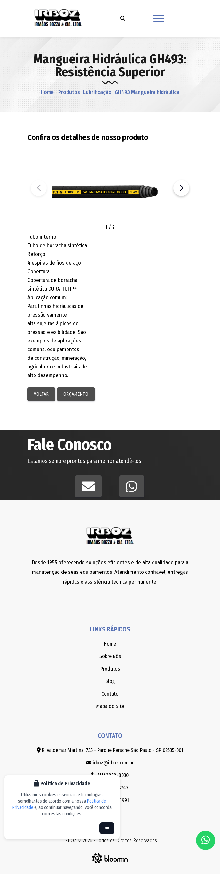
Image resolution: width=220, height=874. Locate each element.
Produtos (68, 92)
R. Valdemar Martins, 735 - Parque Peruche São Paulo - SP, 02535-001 (110, 750)
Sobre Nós (110, 656)
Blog (110, 681)
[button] (181, 188)
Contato (110, 694)
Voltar (41, 394)
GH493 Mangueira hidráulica (147, 92)
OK (107, 828)
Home (47, 92)
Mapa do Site (110, 706)
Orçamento (76, 394)
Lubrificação (97, 92)
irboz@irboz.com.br (110, 763)
